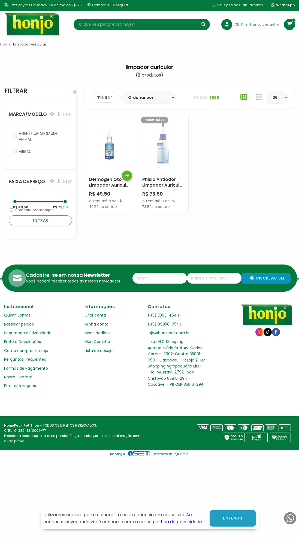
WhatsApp (283, 5)
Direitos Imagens (20, 396)
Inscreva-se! (267, 289)
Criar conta (95, 326)
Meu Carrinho (97, 352)
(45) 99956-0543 (164, 335)
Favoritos (253, 5)
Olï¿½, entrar (245, 24)
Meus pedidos (226, 5)
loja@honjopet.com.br (169, 343)
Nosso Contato (18, 388)
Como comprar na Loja (26, 361)
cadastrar (271, 24)
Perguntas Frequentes (25, 370)
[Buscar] (204, 24)
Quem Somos (17, 326)
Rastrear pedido (19, 335)
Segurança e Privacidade (28, 343)
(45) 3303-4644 (163, 326)
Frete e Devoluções (22, 352)
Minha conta (96, 335)
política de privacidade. (178, 522)
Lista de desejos (99, 361)
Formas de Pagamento (26, 379)
